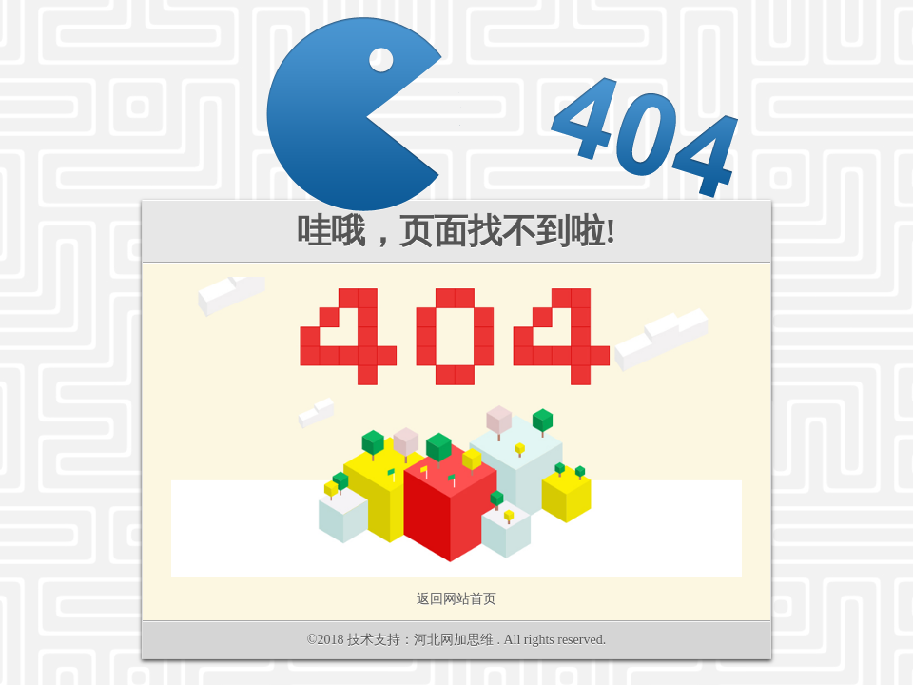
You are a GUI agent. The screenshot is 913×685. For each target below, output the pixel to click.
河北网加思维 (454, 640)
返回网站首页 (456, 599)
